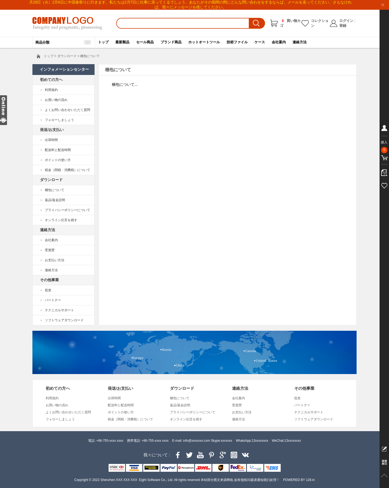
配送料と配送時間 (58, 150)
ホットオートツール (204, 42)
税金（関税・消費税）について (67, 170)
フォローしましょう (59, 120)
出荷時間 (51, 140)
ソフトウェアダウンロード (64, 320)
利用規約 (51, 90)
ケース (259, 42)
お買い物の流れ (56, 100)
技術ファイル (237, 42)
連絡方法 (300, 42)
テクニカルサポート (59, 310)
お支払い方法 (54, 260)
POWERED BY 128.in (299, 480)
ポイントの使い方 (58, 160)
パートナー (53, 300)
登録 (342, 26)
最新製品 (122, 42)
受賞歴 (50, 250)
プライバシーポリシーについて (67, 210)
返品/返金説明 (55, 200)
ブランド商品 (171, 42)
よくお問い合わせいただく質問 (67, 110)
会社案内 (279, 42)
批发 (48, 290)
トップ (103, 42)
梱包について (54, 190)
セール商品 (145, 42)
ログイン (346, 21)
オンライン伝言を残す (61, 220)
